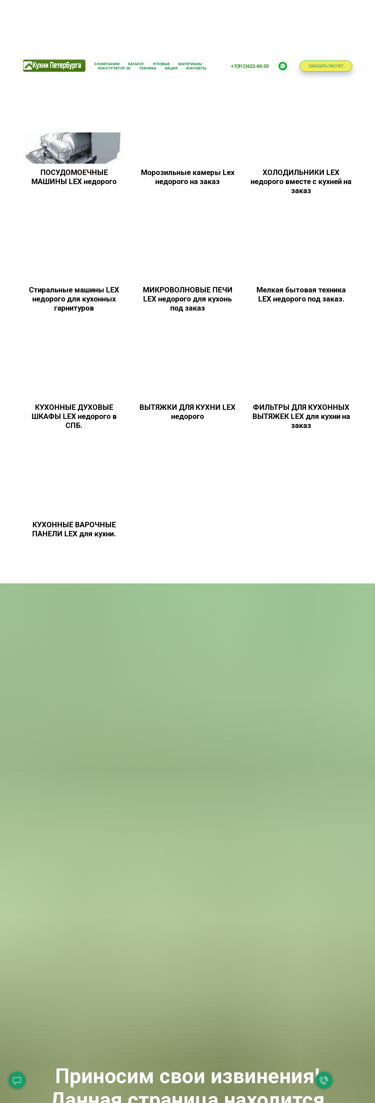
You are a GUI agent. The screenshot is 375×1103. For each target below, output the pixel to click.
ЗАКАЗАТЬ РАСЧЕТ (326, 66)
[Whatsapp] (282, 66)
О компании (107, 64)
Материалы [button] (190, 64)
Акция (171, 68)
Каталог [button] (136, 64)
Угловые (161, 64)
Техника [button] (147, 68)
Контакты (196, 68)
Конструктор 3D (114, 68)
